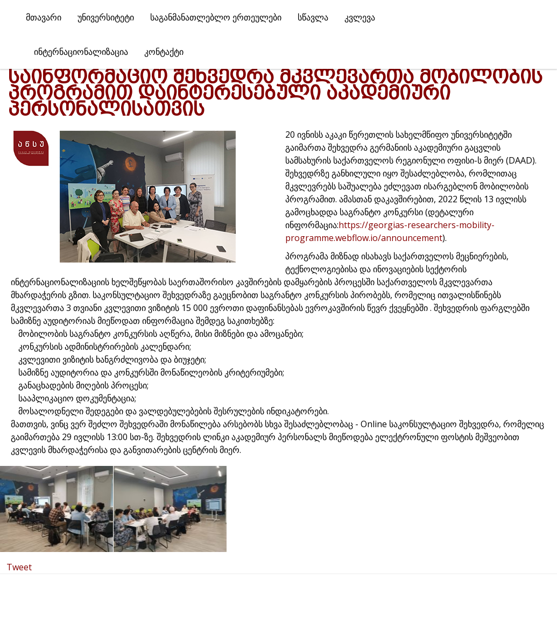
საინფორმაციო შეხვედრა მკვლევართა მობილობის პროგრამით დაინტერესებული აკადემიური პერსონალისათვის (275, 93)
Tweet (19, 567)
